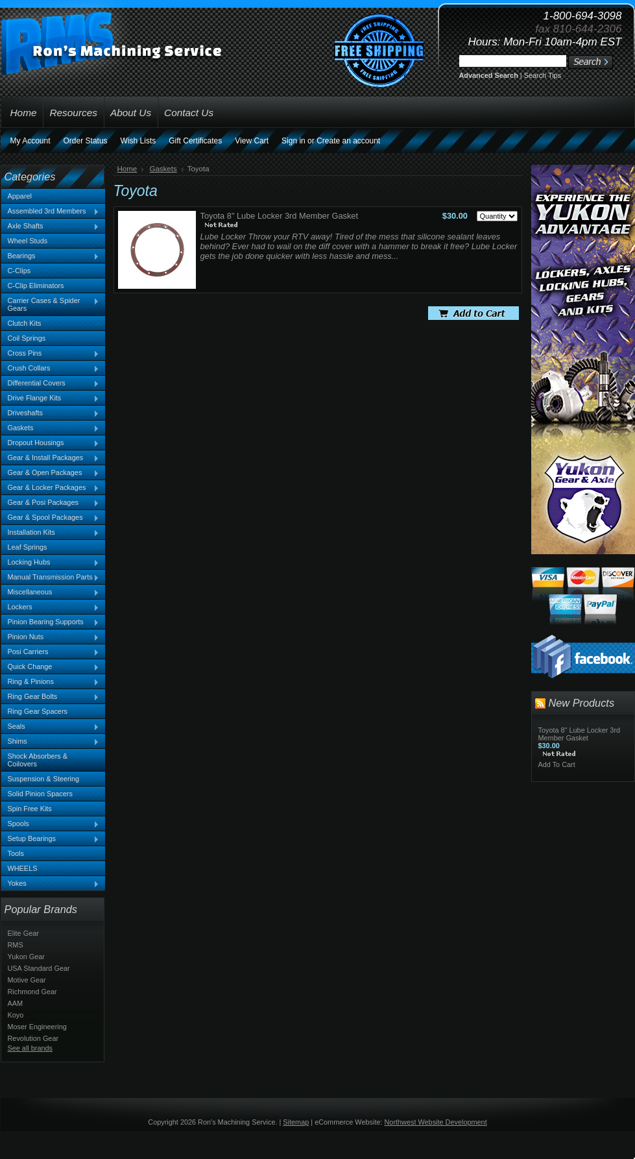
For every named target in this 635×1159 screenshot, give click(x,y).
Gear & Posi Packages (50, 502)
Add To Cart (556, 764)
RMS (15, 945)
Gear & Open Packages (50, 473)
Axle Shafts (50, 226)
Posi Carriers (50, 652)
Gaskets (50, 428)
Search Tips (542, 75)
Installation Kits (50, 532)
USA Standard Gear (39, 968)
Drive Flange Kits (50, 398)
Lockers (50, 607)
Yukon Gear (26, 956)
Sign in (294, 140)
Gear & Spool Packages (50, 517)
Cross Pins (50, 353)
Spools (50, 824)
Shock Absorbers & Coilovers (38, 760)
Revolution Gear (33, 1038)
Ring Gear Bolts (50, 697)
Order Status (86, 140)
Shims (50, 741)
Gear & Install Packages (50, 458)
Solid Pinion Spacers (40, 794)
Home (127, 169)
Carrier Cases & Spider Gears (50, 304)
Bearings (50, 256)
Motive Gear (27, 980)
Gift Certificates (195, 140)
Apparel (20, 196)
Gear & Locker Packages (50, 488)
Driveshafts (50, 413)
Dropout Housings (50, 443)
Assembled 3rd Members (50, 211)
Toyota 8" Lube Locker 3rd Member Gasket (279, 216)
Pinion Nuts (50, 637)
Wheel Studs (28, 241)
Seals (50, 726)
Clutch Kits (25, 323)
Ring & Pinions (50, 682)
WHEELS (23, 868)
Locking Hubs (50, 562)
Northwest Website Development (436, 1122)
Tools (16, 853)
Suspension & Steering (44, 779)
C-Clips (19, 270)
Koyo (16, 1015)
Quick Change (50, 667)
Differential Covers (50, 383)
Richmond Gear (32, 991)
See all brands (30, 1048)
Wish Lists (138, 140)
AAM (15, 1003)
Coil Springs (27, 338)
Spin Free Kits (30, 808)
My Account (30, 140)
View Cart (252, 140)
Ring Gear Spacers (37, 711)
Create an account (348, 140)
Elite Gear (23, 933)
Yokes (50, 883)
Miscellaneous (50, 592)
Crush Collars (50, 368)
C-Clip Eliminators (36, 285)
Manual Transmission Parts (50, 577)
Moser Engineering (37, 1027)
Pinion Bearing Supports (50, 622)
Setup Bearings (50, 839)
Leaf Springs (27, 547)
